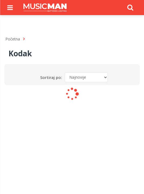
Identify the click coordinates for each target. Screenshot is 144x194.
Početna (12, 38)
